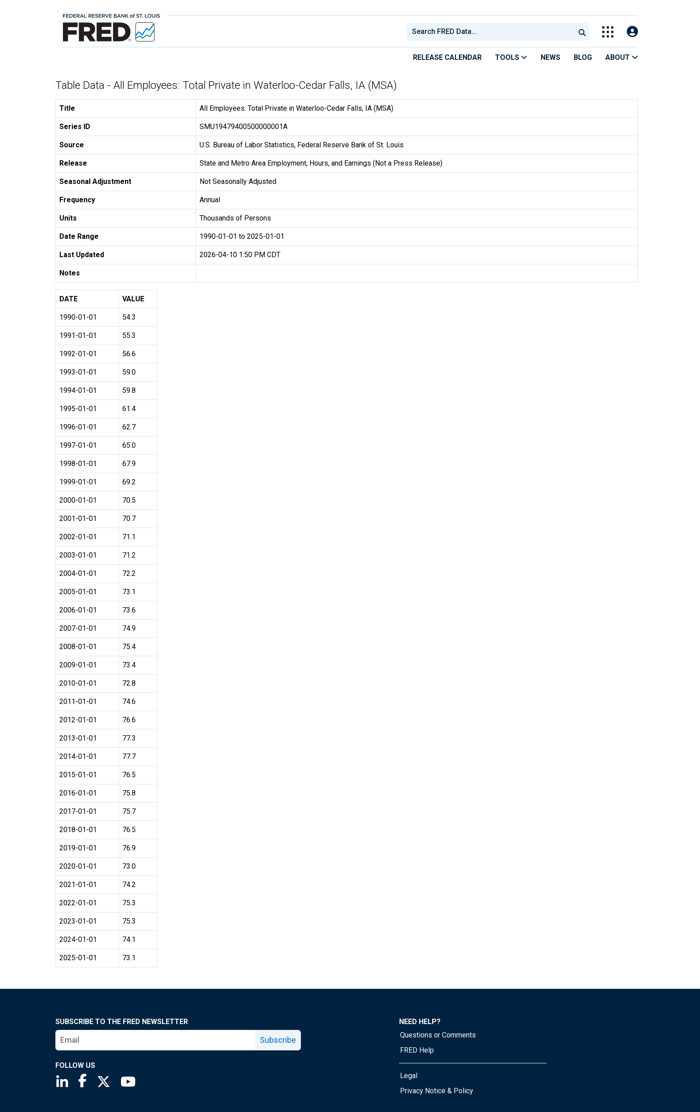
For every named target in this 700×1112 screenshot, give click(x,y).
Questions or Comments (438, 1035)
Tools (511, 57)
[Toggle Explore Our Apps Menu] (607, 31)
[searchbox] (492, 32)
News (550, 57)
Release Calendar (447, 57)
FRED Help (417, 1050)
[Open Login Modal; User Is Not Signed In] (632, 31)
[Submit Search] (582, 32)
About (621, 57)
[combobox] (490, 32)
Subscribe (278, 1040)
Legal (408, 1075)
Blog (583, 57)
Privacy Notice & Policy (436, 1091)
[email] (156, 1040)
